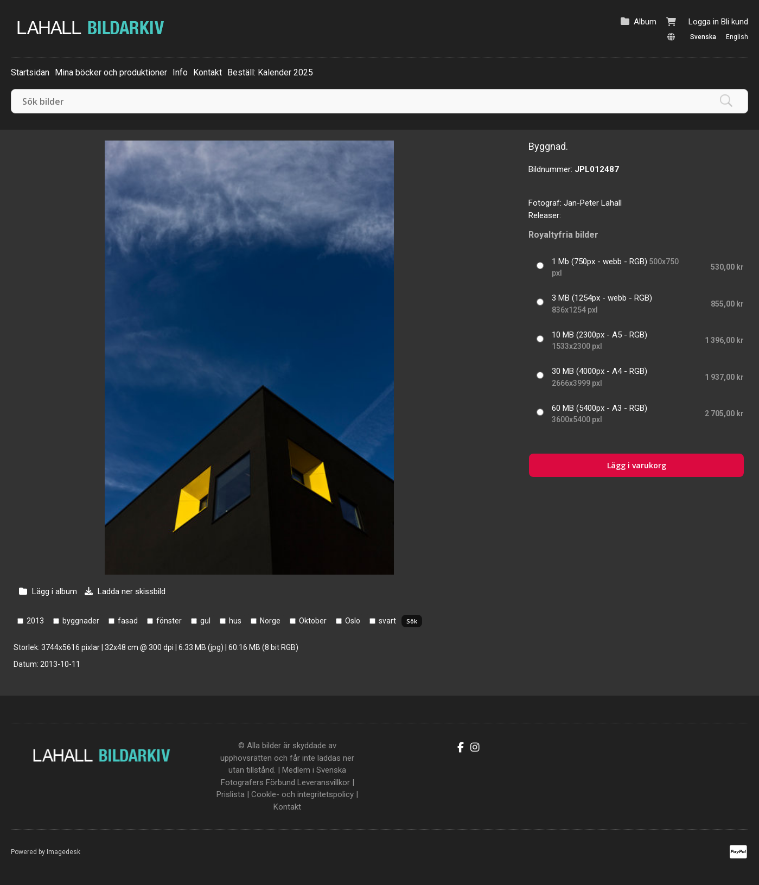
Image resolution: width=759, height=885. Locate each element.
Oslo (352, 620)
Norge (270, 620)
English (737, 37)
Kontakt (207, 72)
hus (235, 620)
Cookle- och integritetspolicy (302, 794)
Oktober (313, 620)
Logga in (703, 22)
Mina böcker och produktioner (111, 72)
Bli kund (734, 22)
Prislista (230, 794)
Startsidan (30, 72)
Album (645, 22)
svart (387, 620)
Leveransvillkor (323, 782)
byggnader (80, 620)
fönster (169, 620)
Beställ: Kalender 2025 (270, 72)
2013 (35, 620)
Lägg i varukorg (636, 465)
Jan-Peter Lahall (593, 203)
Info (180, 72)
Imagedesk (63, 852)
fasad (128, 620)
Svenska (703, 37)
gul (205, 620)
